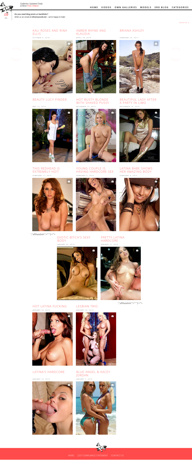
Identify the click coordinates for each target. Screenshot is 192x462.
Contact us (117, 457)
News (71, 457)
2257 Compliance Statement (92, 457)
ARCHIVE (183, 25)
